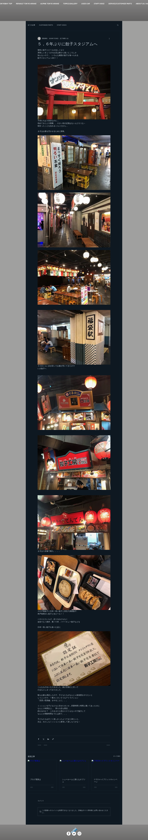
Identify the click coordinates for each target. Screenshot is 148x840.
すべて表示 (116, 756)
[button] (118, 25)
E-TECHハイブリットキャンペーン (105, 781)
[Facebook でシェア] (38, 739)
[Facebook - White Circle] (69, 834)
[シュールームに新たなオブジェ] (74, 768)
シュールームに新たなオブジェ (73, 781)
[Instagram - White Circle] (79, 834)
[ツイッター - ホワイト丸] (74, 834)
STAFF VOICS (61, 25)
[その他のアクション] (109, 38)
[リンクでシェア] (53, 739)
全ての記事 (31, 25)
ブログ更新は (35, 780)
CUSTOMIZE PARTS (46, 25)
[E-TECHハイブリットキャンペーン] (106, 768)
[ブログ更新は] (42, 768)
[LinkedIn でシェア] (48, 739)
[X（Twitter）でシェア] (43, 739)
